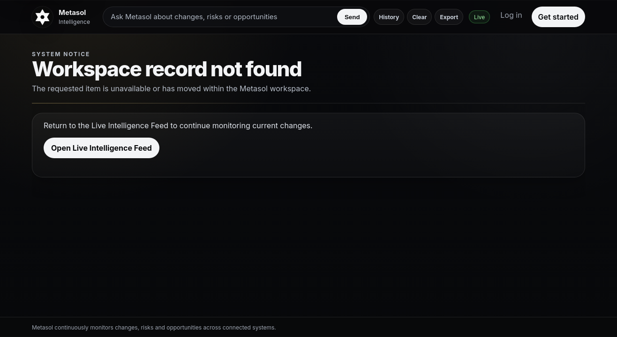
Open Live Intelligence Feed (101, 148)
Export (449, 17)
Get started (558, 17)
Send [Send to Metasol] (352, 17)
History (389, 17)
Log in (511, 15)
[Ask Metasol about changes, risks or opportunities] (222, 17)
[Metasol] (62, 17)
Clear (419, 17)
